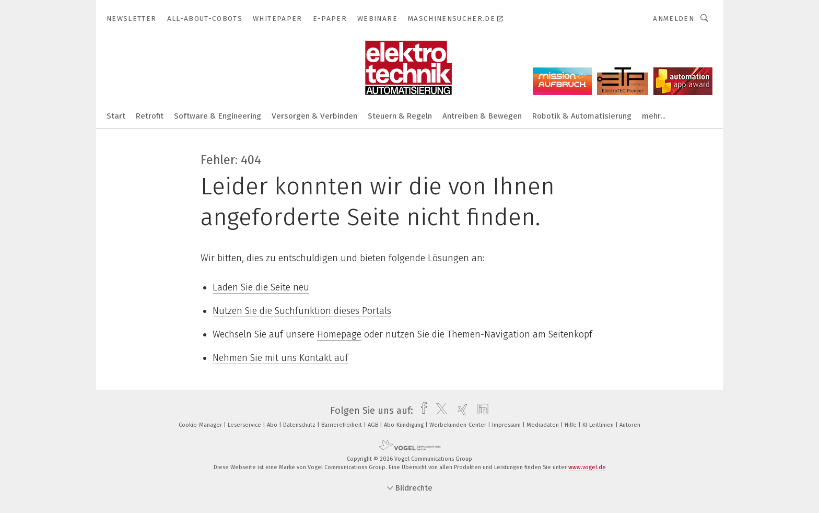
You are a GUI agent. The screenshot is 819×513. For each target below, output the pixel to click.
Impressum (507, 425)
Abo (273, 425)
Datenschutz (300, 425)
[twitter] (439, 410)
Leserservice (245, 425)
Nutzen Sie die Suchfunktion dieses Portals (302, 311)
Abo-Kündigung (404, 425)
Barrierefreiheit (342, 425)
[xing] (460, 410)
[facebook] (421, 410)
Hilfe (571, 425)
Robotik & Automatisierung (581, 116)
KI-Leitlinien (598, 425)
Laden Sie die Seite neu (261, 287)
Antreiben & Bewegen (482, 116)
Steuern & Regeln (400, 116)
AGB (374, 425)
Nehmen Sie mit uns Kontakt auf (280, 358)
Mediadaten (543, 425)
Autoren (629, 425)
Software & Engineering (217, 116)
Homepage (339, 334)
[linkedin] (480, 410)
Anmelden (673, 18)
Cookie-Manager (201, 425)
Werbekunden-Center (458, 425)
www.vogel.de (587, 467)
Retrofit (149, 116)
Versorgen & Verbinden (314, 116)
